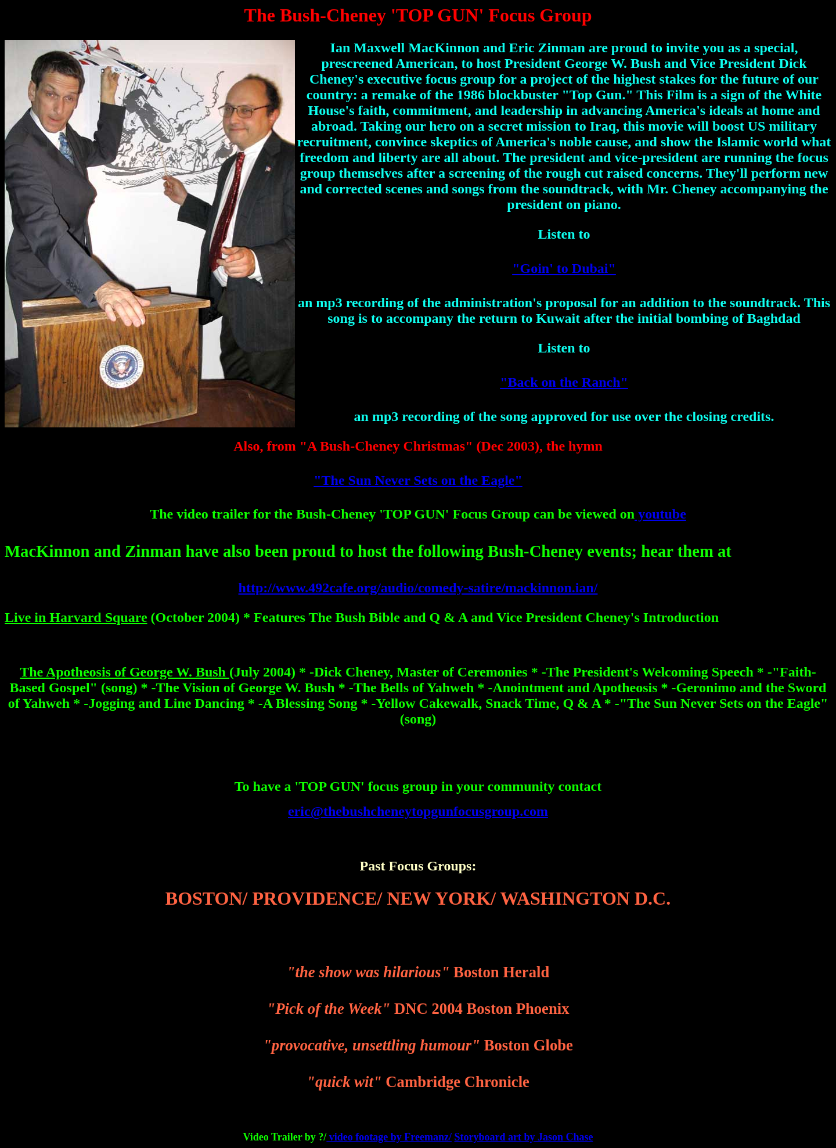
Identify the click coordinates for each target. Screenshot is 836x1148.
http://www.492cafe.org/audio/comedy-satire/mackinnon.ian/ (418, 587)
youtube (660, 513)
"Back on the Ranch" (564, 382)
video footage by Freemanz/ (389, 1137)
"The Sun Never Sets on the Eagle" (418, 480)
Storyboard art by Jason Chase (523, 1137)
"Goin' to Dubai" (564, 268)
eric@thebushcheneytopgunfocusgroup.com (418, 811)
